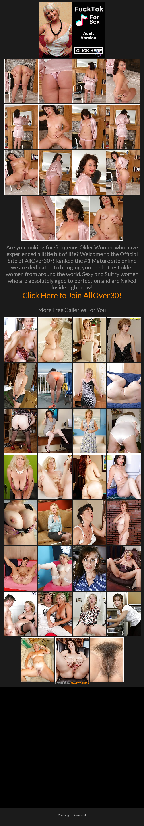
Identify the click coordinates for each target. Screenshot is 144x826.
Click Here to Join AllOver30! (72, 295)
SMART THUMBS (80, 683)
